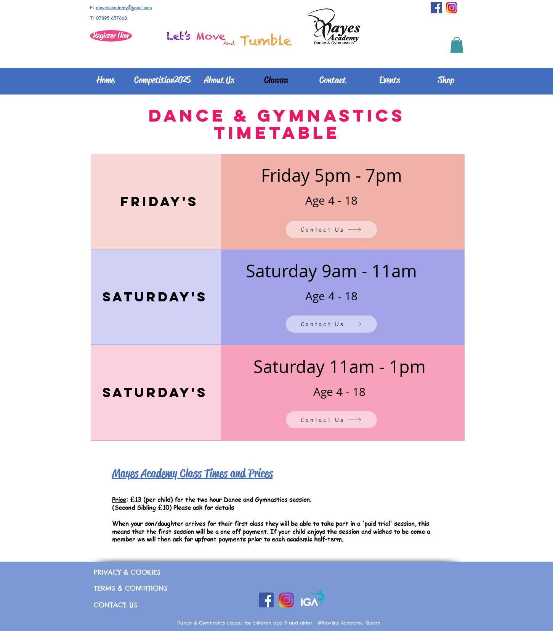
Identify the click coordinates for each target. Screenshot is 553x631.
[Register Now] (111, 36)
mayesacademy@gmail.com (124, 7)
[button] (456, 45)
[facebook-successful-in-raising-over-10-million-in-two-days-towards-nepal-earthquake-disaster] (436, 7)
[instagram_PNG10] (451, 7)
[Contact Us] (331, 229)
